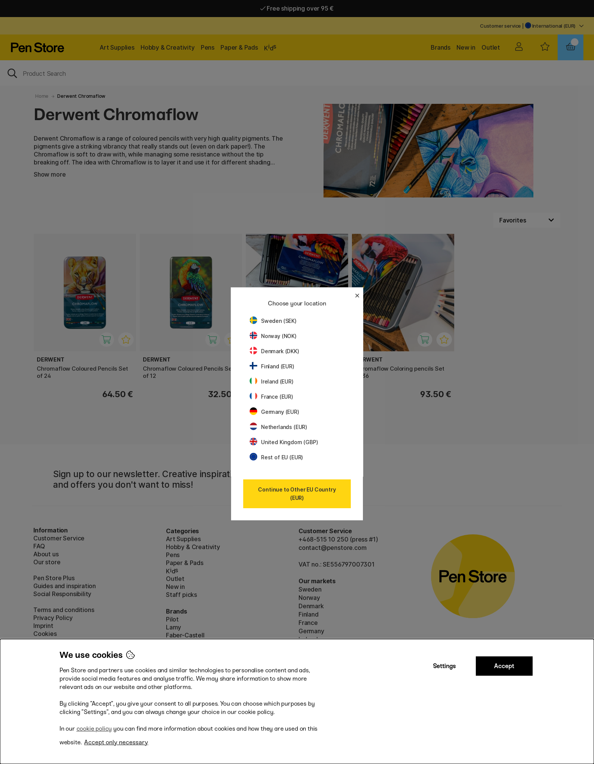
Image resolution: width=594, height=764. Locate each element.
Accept (504, 666)
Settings (444, 666)
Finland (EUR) (272, 366)
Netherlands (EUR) (278, 427)
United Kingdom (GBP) (284, 442)
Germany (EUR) (274, 412)
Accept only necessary (116, 742)
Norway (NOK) (273, 336)
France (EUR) (271, 396)
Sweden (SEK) (273, 321)
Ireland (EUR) (272, 381)
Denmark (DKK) (274, 351)
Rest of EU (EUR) (276, 457)
